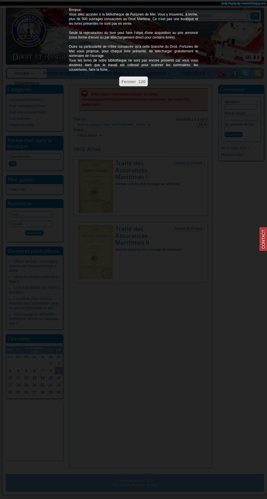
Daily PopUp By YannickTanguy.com (243, 3)
